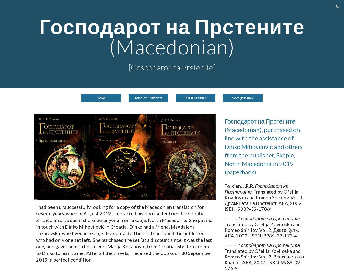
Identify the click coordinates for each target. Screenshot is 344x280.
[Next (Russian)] (243, 97)
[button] (338, 6)
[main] (172, 44)
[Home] (101, 97)
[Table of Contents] (148, 97)
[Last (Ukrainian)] (195, 97)
